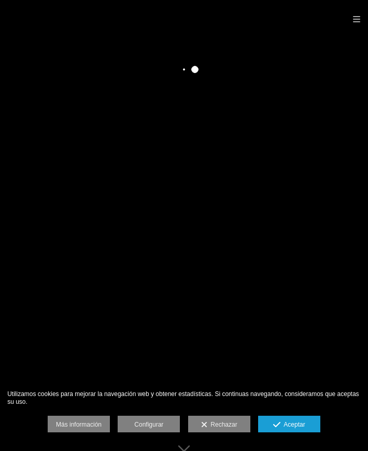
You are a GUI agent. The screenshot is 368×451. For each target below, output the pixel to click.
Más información (79, 424)
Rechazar (219, 425)
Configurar (148, 424)
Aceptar (289, 425)
